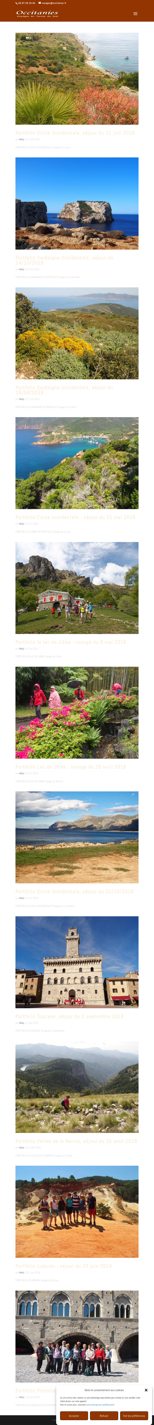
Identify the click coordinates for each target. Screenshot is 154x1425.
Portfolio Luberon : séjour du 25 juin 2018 (63, 1266)
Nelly (21, 139)
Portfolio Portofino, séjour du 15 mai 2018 (64, 1391)
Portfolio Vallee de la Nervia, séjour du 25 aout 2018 (76, 1141)
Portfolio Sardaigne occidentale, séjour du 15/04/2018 (64, 390)
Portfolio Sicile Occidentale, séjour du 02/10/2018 (74, 891)
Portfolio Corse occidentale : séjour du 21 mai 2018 (75, 517)
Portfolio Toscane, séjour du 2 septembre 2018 (69, 1016)
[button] (146, 1402)
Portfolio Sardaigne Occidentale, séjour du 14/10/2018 (64, 260)
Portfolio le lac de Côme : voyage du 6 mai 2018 (70, 642)
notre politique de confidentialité (100, 1416)
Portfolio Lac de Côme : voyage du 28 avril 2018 (70, 767)
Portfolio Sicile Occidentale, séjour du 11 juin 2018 (75, 133)
